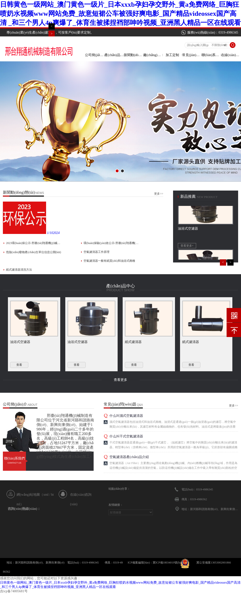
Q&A (140, 405)
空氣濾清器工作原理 (96, 252)
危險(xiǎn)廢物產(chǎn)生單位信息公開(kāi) (33, 252)
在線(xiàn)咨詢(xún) (80, 496)
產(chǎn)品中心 (114, 55)
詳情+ (10, 441)
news (39, 193)
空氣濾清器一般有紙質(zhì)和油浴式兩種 (109, 260)
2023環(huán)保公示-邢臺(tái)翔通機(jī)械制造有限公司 (33, 243)
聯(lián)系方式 (211, 55)
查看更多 (120, 380)
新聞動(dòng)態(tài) (133, 55)
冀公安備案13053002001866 (213, 562)
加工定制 (172, 55)
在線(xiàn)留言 (230, 55)
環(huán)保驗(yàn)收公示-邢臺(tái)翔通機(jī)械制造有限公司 (111, 243)
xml (45, 494)
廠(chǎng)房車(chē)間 (153, 55)
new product (207, 197)
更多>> (158, 193)
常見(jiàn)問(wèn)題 (191, 55)
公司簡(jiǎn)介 (94, 55)
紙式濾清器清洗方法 (19, 269)
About (32, 405)
